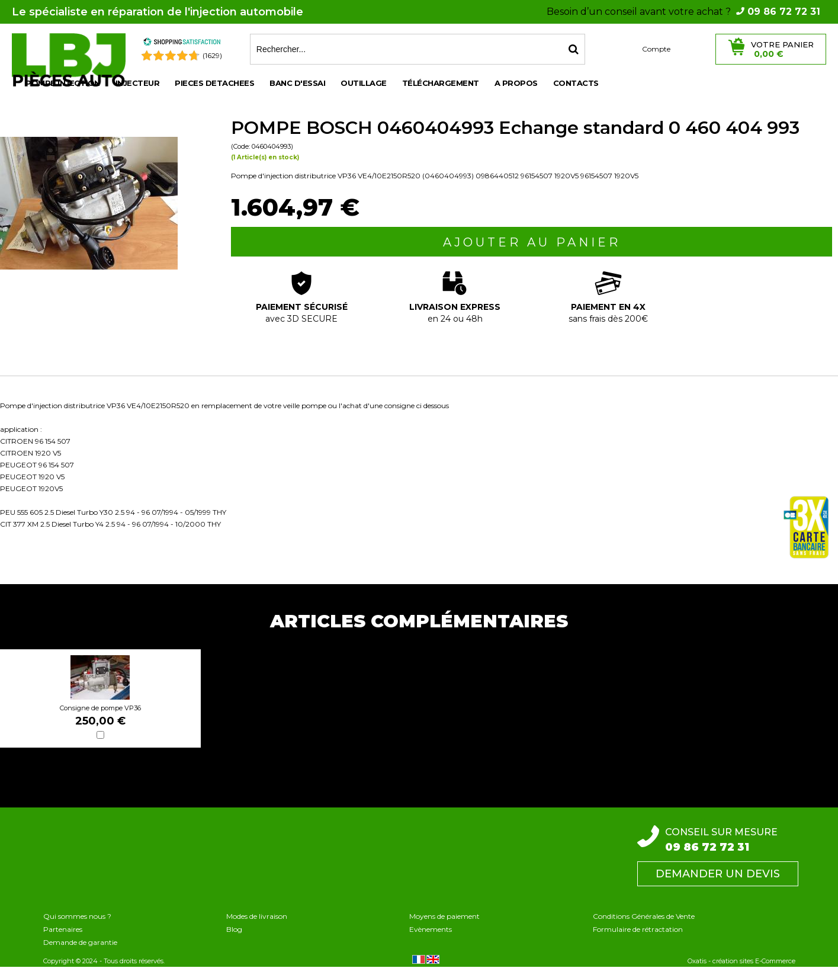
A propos (516, 83)
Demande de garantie (80, 942)
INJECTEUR (137, 83)
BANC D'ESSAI (297, 83)
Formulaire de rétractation (638, 929)
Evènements (430, 929)
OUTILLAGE (364, 83)
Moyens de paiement (444, 916)
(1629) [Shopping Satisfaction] (212, 55)
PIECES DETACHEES (214, 83)
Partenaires (62, 929)
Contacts (576, 83)
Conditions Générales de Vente (644, 916)
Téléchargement (440, 83)
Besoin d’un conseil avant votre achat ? (683, 11)
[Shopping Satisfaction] (181, 43)
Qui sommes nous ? (77, 916)
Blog (234, 929)
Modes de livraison (256, 916)
